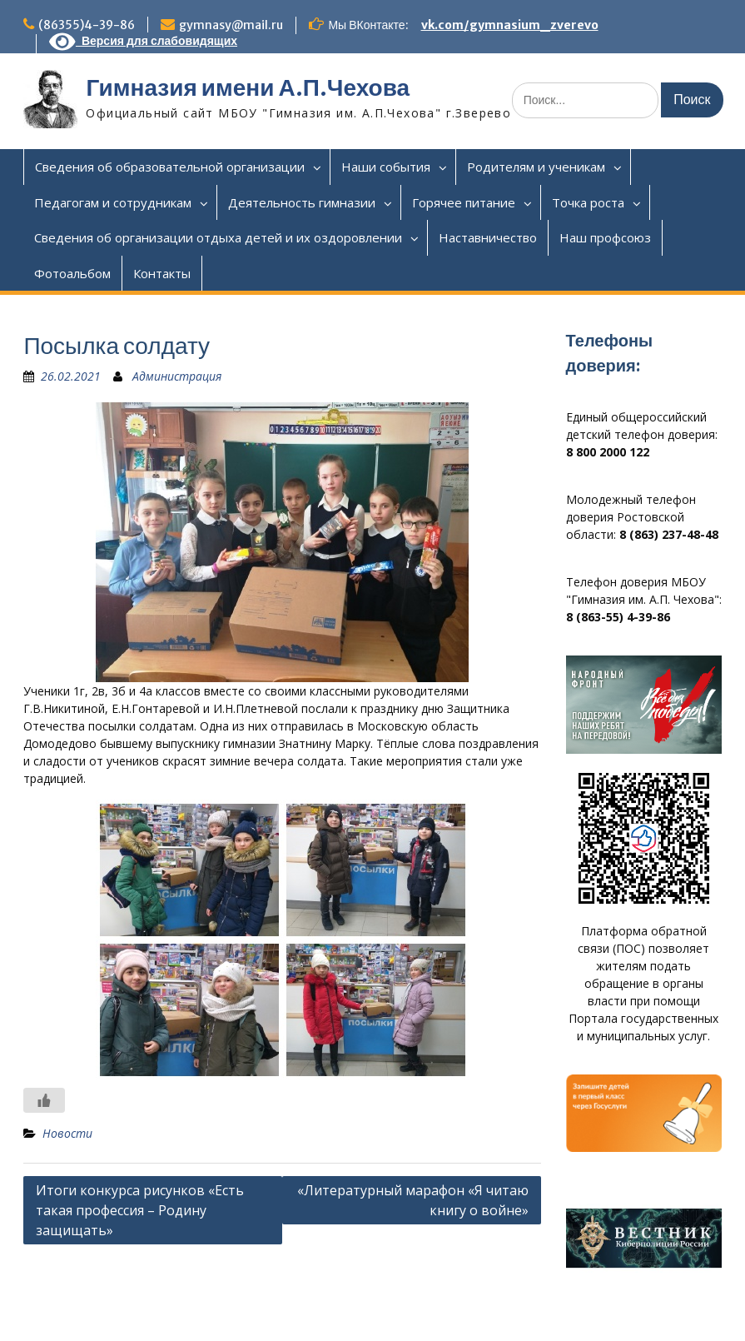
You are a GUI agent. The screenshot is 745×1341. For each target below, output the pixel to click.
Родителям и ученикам (536, 166)
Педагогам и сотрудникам (112, 202)
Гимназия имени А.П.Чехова (248, 87)
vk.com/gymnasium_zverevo (509, 24)
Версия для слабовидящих (143, 40)
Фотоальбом (72, 273)
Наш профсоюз (605, 237)
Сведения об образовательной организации (170, 166)
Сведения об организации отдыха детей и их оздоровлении (218, 237)
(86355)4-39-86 (86, 24)
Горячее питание (463, 202)
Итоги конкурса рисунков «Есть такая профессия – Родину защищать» (140, 1210)
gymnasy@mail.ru (231, 24)
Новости (67, 1133)
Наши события (385, 166)
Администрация (176, 376)
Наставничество (488, 237)
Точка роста (588, 202)
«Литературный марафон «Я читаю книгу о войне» (413, 1200)
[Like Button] (44, 1100)
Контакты (162, 273)
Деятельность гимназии (301, 202)
